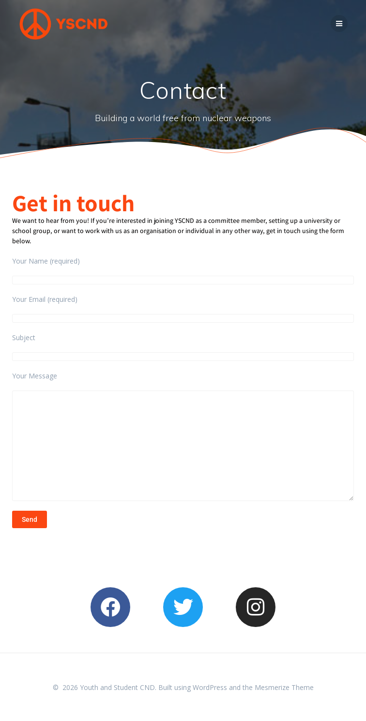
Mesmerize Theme (284, 687)
